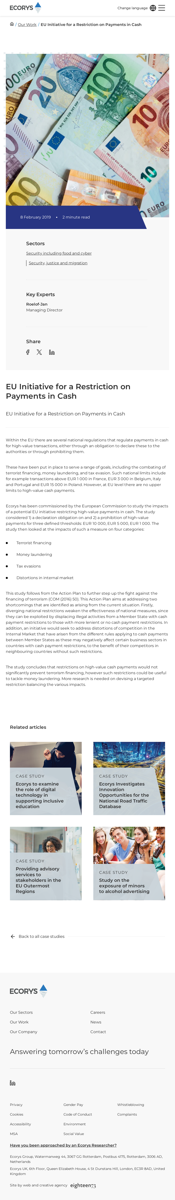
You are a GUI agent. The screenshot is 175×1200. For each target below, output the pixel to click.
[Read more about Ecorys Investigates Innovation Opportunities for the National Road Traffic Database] (129, 778)
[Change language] (137, 8)
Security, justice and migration (58, 263)
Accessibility (20, 1124)
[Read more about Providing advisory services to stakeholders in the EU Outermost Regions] (46, 863)
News (95, 1022)
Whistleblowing (130, 1105)
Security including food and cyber (59, 253)
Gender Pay (73, 1105)
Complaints (127, 1114)
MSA (14, 1134)
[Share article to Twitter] (39, 353)
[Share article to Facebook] (27, 353)
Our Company (23, 1032)
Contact (98, 1032)
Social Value (74, 1134)
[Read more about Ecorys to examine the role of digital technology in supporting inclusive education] (46, 778)
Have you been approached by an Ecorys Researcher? (63, 1145)
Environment (75, 1124)
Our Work (19, 1022)
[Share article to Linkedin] (52, 353)
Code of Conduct (78, 1114)
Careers (97, 1012)
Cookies (16, 1114)
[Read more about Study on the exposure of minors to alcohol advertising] (129, 863)
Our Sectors (21, 1012)
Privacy (16, 1105)
